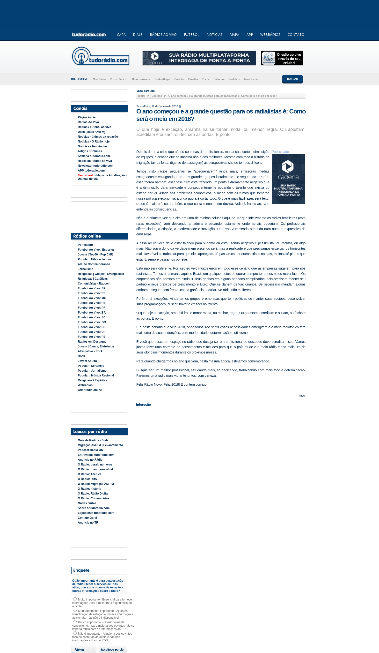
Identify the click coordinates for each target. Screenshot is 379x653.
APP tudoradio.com (91, 170)
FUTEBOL (191, 34)
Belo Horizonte (141, 79)
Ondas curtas (87, 503)
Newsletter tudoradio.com (95, 165)
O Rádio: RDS (87, 479)
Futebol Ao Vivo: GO (92, 322)
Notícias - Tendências (92, 146)
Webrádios (85, 385)
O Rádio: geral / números (95, 464)
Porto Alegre (163, 79)
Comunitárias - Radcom (94, 283)
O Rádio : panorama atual (95, 469)
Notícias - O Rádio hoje (93, 141)
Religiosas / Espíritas (92, 380)
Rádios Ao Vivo (88, 122)
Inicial (141, 95)
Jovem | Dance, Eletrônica (96, 346)
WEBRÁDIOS (270, 34)
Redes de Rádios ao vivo (95, 161)
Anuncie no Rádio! (90, 459)
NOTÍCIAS (214, 34)
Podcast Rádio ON (90, 450)
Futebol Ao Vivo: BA (92, 312)
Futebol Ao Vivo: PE (91, 336)
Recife (206, 79)
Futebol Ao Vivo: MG (92, 298)
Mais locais (251, 79)
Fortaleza (234, 79)
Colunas (157, 95)
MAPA (234, 34)
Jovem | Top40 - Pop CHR (95, 254)
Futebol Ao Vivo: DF (91, 332)
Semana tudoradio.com (94, 156)
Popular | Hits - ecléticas (94, 259)
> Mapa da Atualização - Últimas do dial (102, 177)
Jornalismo (85, 269)
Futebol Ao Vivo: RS (92, 303)
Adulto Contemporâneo (94, 264)
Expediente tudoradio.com (96, 513)
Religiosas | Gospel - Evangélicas (101, 274)
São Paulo (99, 79)
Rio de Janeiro (119, 79)
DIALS (138, 34)
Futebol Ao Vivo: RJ (91, 293)
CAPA (121, 34)
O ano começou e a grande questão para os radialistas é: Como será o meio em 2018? (222, 95)
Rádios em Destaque (92, 341)
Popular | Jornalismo (92, 370)
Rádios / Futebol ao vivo (94, 127)
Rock (81, 356)
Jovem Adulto (87, 361)
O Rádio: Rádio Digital (93, 493)
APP (250, 34)
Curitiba (179, 79)
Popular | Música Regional (96, 375)
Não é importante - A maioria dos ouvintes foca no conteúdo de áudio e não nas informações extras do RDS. (102, 637)
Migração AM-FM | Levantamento (100, 445)
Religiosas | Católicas (93, 278)
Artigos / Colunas (90, 151)
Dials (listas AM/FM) (91, 132)
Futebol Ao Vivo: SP (91, 288)
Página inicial (87, 117)
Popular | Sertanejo (91, 366)
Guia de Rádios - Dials (93, 440)
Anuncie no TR (88, 522)
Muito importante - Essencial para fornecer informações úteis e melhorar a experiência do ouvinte (102, 603)
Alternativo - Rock (90, 351)
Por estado (85, 245)
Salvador (219, 79)
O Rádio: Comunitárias (93, 498)
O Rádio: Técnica (90, 474)
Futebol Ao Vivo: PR (92, 307)
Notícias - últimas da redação (98, 136)
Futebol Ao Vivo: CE (92, 327)
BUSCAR (292, 79)
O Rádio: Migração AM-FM (96, 484)
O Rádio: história (89, 488)
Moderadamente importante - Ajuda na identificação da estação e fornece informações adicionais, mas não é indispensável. (102, 614)
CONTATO (296, 34)
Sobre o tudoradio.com (93, 508)
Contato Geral (87, 517)
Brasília (193, 79)
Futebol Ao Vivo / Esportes (96, 249)
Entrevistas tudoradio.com (96, 455)
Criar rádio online (90, 390)
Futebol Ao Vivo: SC (92, 317)
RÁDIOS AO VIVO (163, 34)
